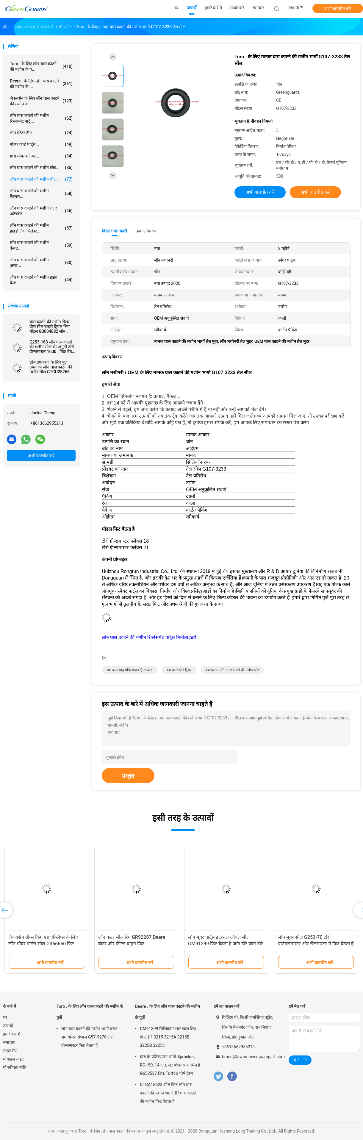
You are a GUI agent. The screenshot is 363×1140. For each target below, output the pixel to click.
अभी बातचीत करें (337, 8)
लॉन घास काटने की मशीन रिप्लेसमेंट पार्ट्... (41, 118)
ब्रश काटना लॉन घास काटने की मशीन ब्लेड (232, 670)
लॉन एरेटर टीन (41, 133)
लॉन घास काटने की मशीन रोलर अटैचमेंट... (41, 211)
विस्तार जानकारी (114, 231)
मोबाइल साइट (13, 1059)
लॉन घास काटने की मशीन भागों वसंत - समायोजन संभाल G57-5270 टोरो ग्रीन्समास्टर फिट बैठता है (90, 1037)
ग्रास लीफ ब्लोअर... (41, 156)
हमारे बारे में (11, 1034)
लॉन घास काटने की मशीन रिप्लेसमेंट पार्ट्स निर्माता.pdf (149, 637)
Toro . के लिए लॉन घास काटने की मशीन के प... (41, 66)
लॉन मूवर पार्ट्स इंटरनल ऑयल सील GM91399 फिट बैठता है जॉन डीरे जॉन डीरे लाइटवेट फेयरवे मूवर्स (225, 943)
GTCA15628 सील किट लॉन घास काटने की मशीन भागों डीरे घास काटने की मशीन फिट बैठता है (168, 1093)
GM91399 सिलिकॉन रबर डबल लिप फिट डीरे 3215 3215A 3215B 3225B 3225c (168, 1037)
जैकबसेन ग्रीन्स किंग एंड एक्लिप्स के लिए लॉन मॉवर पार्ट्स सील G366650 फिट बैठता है (43, 943)
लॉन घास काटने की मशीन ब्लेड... (41, 168)
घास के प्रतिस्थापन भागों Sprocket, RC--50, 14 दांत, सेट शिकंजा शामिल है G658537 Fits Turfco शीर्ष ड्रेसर (170, 1065)
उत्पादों (8, 1025)
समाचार (9, 1042)
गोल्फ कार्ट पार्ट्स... (41, 144)
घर (5, 1017)
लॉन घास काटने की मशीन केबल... (41, 245)
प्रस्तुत (128, 775)
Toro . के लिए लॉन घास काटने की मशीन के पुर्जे (90, 1012)
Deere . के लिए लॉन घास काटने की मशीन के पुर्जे (167, 1012)
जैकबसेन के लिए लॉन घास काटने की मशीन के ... (41, 101)
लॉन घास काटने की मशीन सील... (41, 179)
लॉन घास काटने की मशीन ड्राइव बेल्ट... (41, 280)
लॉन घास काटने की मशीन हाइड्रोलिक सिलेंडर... (41, 228)
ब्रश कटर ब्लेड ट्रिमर (179, 670)
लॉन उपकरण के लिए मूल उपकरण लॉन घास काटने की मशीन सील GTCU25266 (50, 367)
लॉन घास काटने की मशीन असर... (41, 262)
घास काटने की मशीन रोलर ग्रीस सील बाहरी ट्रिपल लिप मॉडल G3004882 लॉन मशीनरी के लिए (49, 326)
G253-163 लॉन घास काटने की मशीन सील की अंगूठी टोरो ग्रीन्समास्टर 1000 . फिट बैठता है (52, 347)
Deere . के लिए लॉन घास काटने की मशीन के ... (41, 84)
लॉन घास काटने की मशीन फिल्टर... (41, 193)
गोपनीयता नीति (14, 1067)
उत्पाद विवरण (146, 231)
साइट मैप (10, 1050)
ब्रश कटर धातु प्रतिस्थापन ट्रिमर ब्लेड (129, 670)
